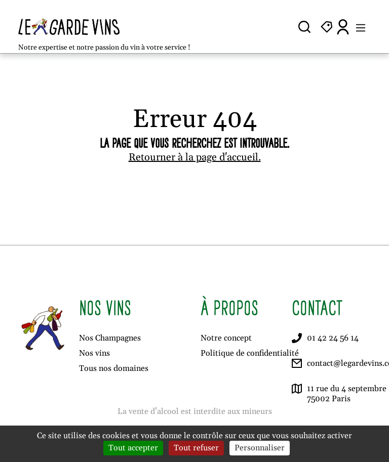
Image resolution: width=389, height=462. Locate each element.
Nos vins (94, 353)
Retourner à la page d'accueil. (195, 157)
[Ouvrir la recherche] (304, 27)
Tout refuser (196, 448)
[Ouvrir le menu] (361, 27)
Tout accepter (133, 448)
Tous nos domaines (113, 368)
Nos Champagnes (110, 338)
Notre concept (226, 338)
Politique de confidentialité (250, 353)
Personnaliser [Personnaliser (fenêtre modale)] (260, 448)
